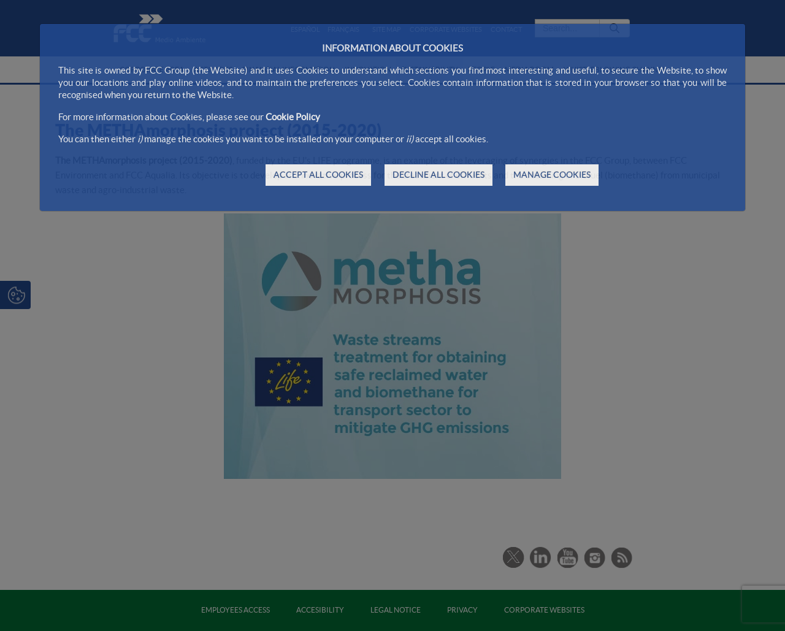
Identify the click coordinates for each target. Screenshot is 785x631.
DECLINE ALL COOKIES (438, 175)
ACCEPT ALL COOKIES (318, 175)
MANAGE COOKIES (552, 175)
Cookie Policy (293, 117)
